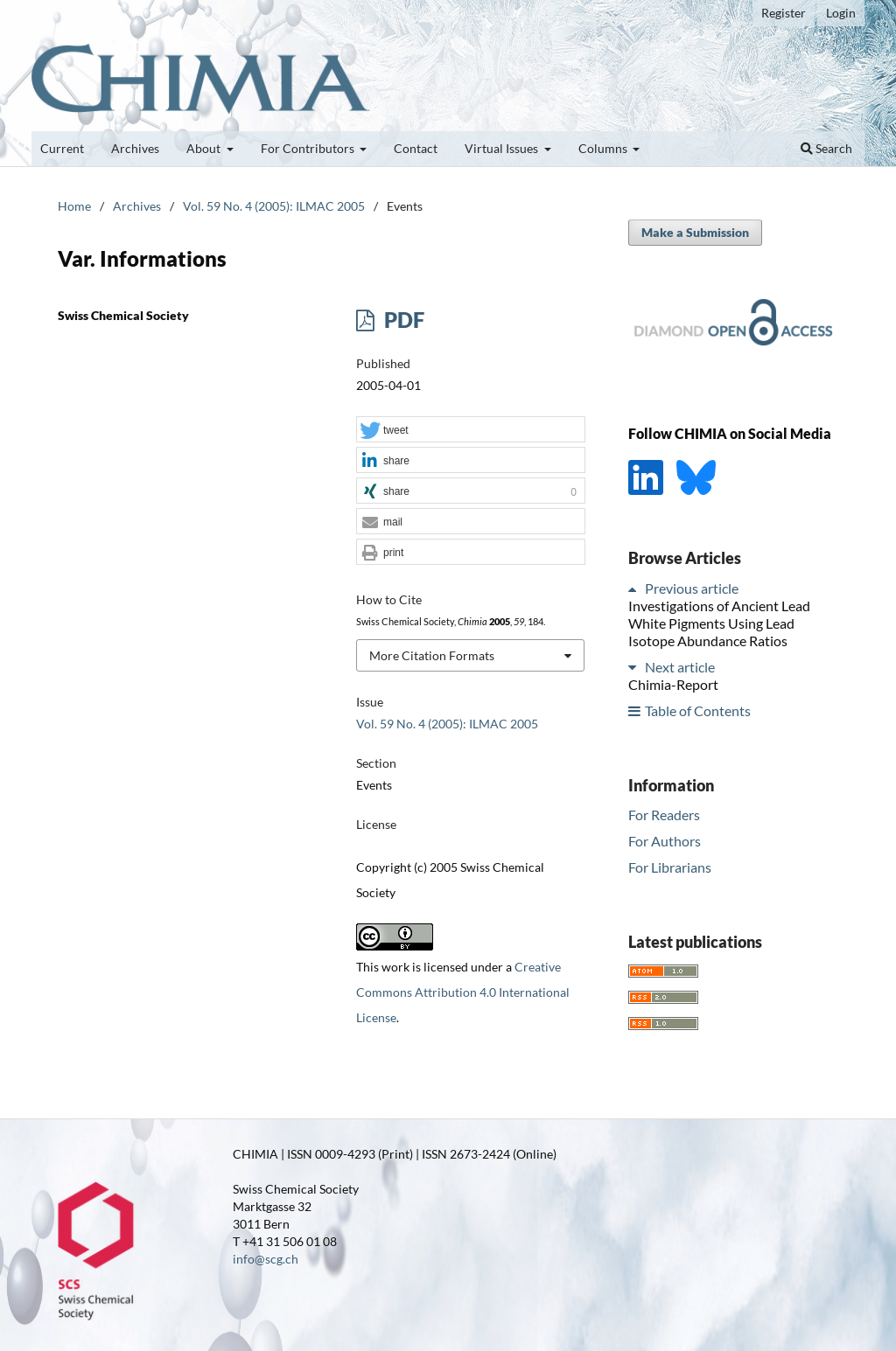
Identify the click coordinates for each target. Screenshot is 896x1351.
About (204, 148)
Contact (416, 148)
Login (841, 12)
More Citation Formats (431, 655)
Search (826, 148)
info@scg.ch (265, 1258)
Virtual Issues (503, 148)
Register (783, 12)
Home (74, 205)
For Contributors (309, 148)
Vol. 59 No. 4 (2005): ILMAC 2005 (274, 205)
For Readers (664, 814)
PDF (402, 319)
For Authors (664, 840)
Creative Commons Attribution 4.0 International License (463, 992)
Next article (680, 666)
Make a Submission (695, 232)
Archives (135, 148)
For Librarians (669, 867)
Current (62, 148)
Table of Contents (698, 710)
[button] (470, 430)
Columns (604, 148)
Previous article (691, 588)
